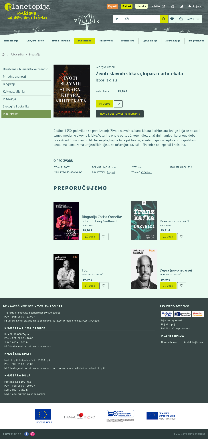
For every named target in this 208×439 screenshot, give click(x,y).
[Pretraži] (164, 19)
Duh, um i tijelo (35, 40)
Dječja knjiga (150, 40)
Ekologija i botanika (16, 106)
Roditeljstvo (127, 40)
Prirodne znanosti (14, 77)
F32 (85, 270)
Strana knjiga (172, 40)
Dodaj (104, 103)
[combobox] (136, 19)
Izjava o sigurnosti (171, 320)
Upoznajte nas (169, 342)
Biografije (34, 54)
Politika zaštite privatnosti (176, 328)
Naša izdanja (11, 40)
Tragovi (111, 172)
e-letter (158, 6)
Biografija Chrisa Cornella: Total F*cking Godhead (102, 219)
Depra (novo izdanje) (176, 270)
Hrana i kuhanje (61, 40)
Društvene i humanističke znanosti (26, 69)
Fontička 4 (10, 381)
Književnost (106, 40)
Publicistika (84, 40)
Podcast (126, 6)
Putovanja (9, 99)
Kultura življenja (14, 91)
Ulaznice (141, 6)
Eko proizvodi (196, 40)
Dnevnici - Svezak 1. (175, 221)
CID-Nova (146, 172)
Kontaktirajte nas (193, 342)
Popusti (112, 6)
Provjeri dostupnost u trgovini (120, 114)
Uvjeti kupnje (168, 324)
